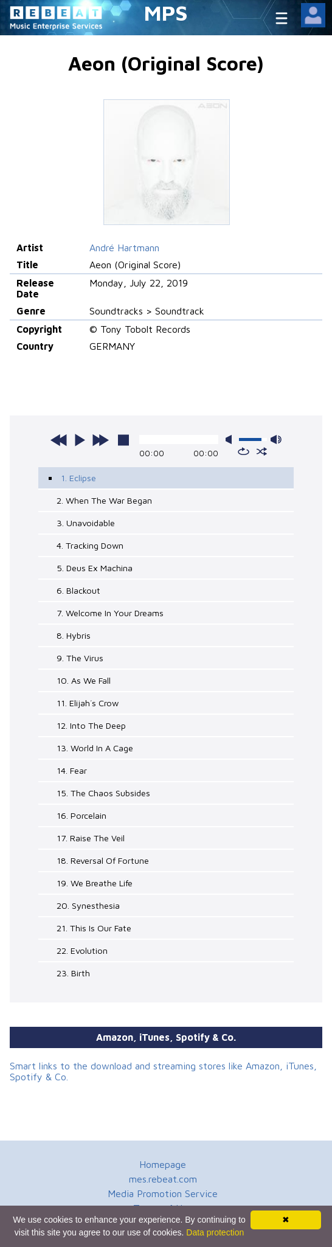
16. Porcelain (81, 815)
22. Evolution (82, 950)
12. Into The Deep (91, 725)
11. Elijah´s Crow (88, 703)
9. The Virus (80, 658)
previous (58, 439)
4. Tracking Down (90, 545)
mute (231, 439)
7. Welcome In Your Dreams (110, 613)
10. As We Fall (84, 680)
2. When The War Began (104, 500)
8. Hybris (74, 635)
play (79, 440)
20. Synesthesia (88, 905)
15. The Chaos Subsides (103, 793)
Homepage (162, 1164)
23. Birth (73, 973)
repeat (243, 451)
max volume (276, 439)
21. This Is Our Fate (94, 928)
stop (123, 439)
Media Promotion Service (163, 1193)
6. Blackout (78, 590)
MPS (166, 12)
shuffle (261, 451)
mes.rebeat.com (163, 1178)
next (100, 439)
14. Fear (72, 770)
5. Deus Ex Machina (95, 568)
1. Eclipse (78, 478)
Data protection (215, 1232)
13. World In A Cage (95, 748)
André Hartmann (124, 247)
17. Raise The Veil (91, 838)
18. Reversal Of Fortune (103, 860)
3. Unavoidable (86, 523)
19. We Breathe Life (95, 883)
